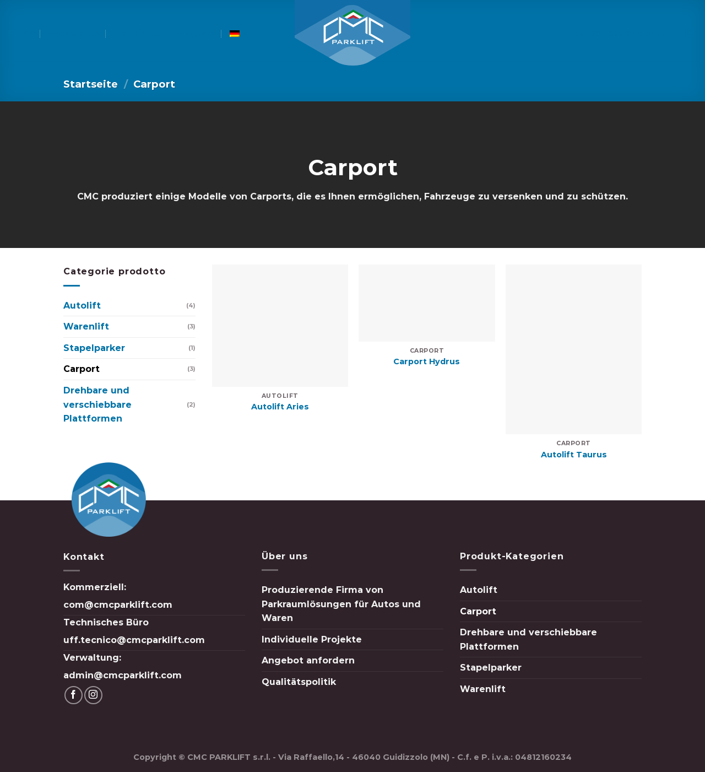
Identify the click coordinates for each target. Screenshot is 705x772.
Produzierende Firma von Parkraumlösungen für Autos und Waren (341, 604)
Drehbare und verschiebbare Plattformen (97, 404)
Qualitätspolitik (299, 682)
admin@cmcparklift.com (122, 675)
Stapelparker (94, 348)
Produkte (75, 33)
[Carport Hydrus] (427, 302)
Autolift (82, 305)
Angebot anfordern (308, 660)
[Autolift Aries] (280, 325)
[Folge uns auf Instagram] (689, 34)
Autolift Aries (280, 407)
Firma (22, 33)
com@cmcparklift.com (117, 605)
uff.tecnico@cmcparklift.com (134, 640)
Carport (81, 369)
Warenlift (86, 326)
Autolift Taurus (574, 455)
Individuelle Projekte (166, 33)
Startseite (90, 84)
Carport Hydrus (426, 361)
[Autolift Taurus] (574, 349)
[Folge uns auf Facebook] (675, 34)
